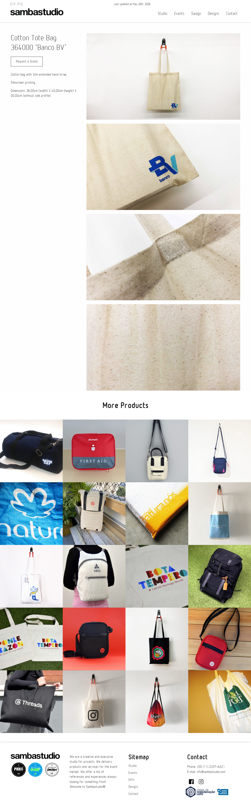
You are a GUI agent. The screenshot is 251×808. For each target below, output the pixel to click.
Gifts (131, 780)
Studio (162, 14)
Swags (196, 14)
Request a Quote (27, 61)
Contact (232, 14)
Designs (213, 14)
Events (179, 14)
